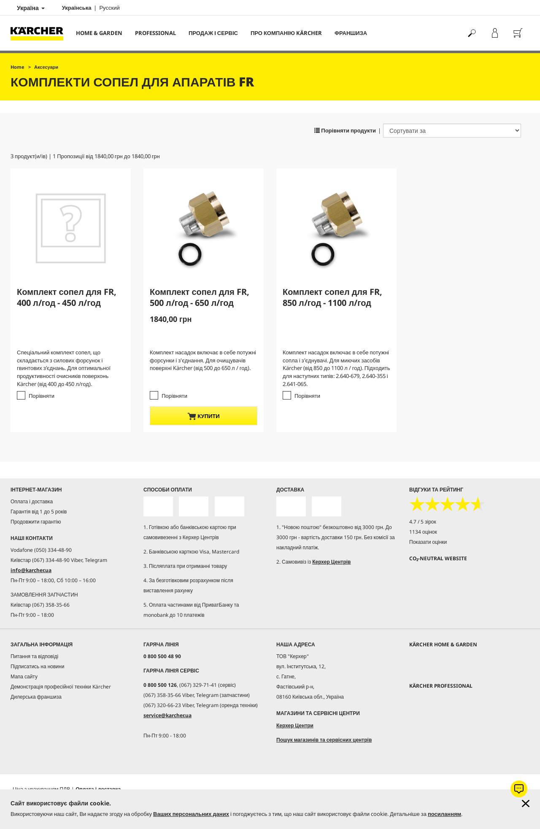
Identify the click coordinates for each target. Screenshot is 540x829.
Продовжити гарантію (36, 521)
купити (203, 416)
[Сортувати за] (452, 131)
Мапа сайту (24, 676)
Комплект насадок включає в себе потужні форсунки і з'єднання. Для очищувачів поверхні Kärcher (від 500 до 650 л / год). (203, 360)
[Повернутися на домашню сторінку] (40, 33)
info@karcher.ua (31, 570)
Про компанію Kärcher (286, 33)
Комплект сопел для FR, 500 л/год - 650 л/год (199, 297)
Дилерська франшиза (36, 696)
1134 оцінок (423, 531)
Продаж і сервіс (213, 33)
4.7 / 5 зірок (422, 521)
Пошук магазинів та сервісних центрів (324, 739)
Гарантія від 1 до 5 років (39, 511)
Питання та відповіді (34, 656)
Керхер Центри (294, 725)
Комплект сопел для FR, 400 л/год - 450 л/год (66, 297)
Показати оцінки (428, 541)
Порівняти (41, 396)
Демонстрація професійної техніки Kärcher (61, 686)
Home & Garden (99, 33)
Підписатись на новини (37, 666)
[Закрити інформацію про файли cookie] (525, 803)
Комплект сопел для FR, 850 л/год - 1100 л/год (332, 297)
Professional (155, 33)
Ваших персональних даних (191, 814)
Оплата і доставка (32, 501)
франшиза (351, 33)
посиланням (444, 814)
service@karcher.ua (167, 715)
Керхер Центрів (331, 561)
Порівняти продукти (345, 130)
